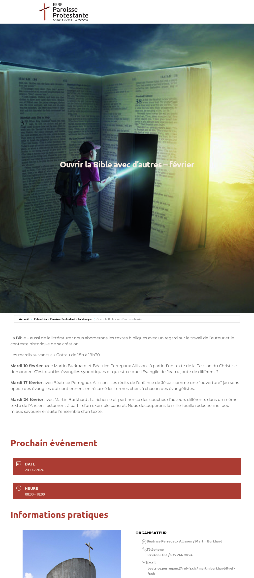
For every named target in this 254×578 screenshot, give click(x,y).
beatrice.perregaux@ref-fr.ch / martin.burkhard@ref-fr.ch (191, 571)
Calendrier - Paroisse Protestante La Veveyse (63, 319)
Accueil (24, 319)
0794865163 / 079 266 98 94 (170, 554)
